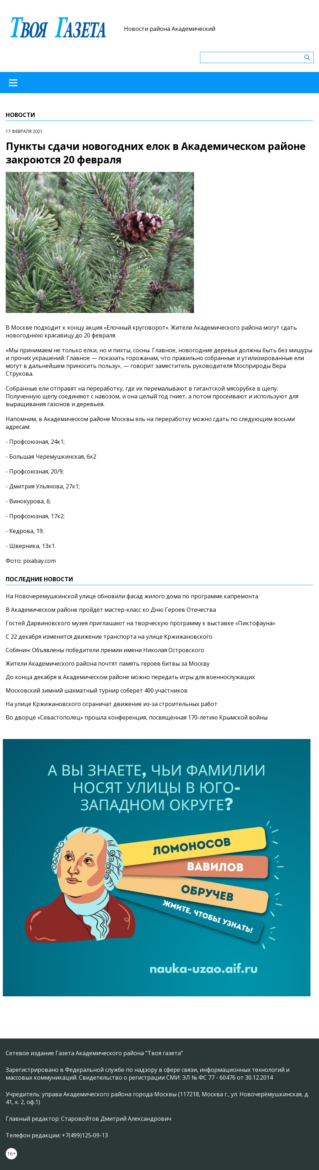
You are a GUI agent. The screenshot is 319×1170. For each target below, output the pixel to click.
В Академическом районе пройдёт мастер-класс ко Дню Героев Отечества (111, 610)
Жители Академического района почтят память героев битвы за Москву (108, 663)
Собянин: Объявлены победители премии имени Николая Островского (105, 650)
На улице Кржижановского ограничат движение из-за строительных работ (111, 704)
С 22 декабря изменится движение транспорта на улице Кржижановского (109, 636)
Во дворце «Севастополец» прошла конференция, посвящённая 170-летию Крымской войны (136, 717)
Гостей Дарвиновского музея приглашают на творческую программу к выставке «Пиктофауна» (140, 623)
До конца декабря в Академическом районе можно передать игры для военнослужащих (130, 677)
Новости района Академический (169, 29)
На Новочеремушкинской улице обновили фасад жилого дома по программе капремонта (132, 596)
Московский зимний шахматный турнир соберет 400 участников (97, 690)
